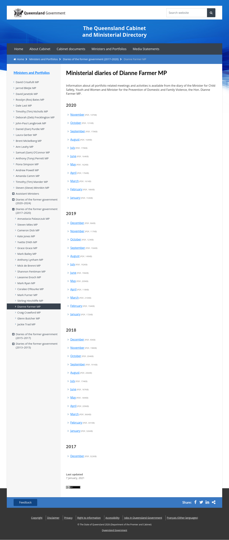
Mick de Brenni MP (29, 269)
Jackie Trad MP (26, 329)
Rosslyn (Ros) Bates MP (30, 100)
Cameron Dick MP (28, 233)
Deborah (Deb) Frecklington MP (35, 118)
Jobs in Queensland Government (143, 518)
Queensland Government (114, 530)
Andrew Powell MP (27, 172)
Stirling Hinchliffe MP (30, 305)
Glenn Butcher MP (28, 323)
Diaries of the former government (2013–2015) (37, 351)
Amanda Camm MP (28, 178)
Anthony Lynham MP (30, 263)
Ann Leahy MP (25, 148)
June (79, 156)
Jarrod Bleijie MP (26, 88)
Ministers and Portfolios (109, 49)
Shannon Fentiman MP (31, 275)
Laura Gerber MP (26, 136)
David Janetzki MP (27, 94)
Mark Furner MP (27, 299)
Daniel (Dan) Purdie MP (30, 130)
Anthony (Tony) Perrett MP (32, 160)
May (79, 164)
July (78, 148)
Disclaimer (53, 518)
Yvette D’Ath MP (27, 245)
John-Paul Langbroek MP (31, 124)
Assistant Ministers (28, 195)
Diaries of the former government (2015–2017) (37, 341)
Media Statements (146, 49)
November (83, 115)
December (82, 223)
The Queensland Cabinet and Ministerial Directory (114, 31)
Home (18, 49)
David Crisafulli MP (27, 82)
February (82, 189)
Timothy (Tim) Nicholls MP (32, 112)
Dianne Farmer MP (29, 311)
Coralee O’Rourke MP (30, 293)
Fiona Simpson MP (27, 166)
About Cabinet (40, 49)
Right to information (89, 518)
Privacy (68, 518)
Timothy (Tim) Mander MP (32, 184)
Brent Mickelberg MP (29, 142)
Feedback (25, 503)
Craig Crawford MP (29, 317)
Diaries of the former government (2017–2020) (91, 59)
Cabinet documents (71, 49)
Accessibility (113, 518)
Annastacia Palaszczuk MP (33, 221)
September (84, 131)
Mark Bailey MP (27, 257)
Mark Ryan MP (26, 287)
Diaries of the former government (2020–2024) (37, 203)
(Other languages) (182, 518)
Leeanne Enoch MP (29, 281)
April (79, 173)
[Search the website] (186, 12)
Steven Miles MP (27, 227)
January (81, 198)
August (81, 139)
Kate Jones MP (26, 239)
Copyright (36, 518)
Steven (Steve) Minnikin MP (33, 190)
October (82, 123)
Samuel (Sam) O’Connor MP (33, 154)
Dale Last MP (24, 106)
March (80, 181)
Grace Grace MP (27, 251)
